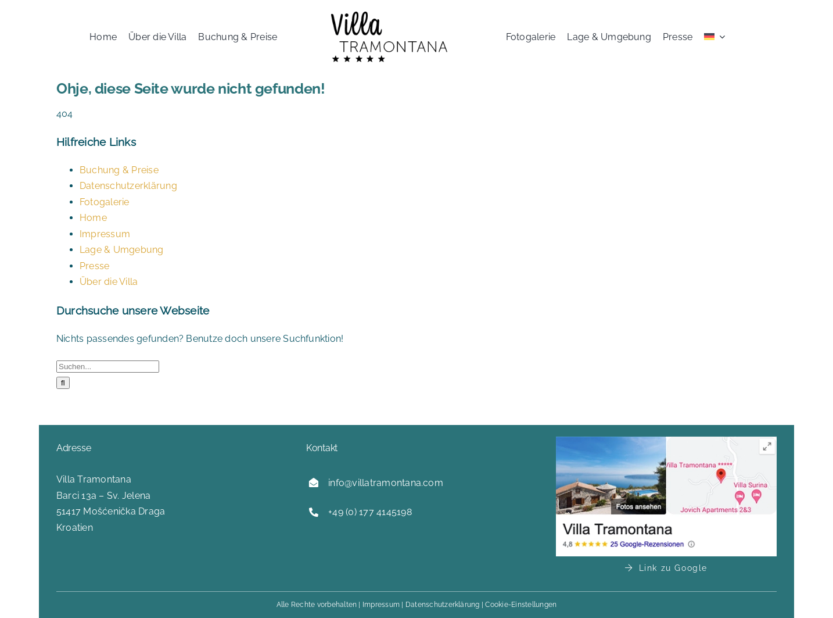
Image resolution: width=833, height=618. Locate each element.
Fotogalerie (105, 202)
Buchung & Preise (119, 170)
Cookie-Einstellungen (520, 605)
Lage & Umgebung (122, 249)
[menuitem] (714, 36)
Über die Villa (109, 281)
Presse (94, 266)
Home (93, 217)
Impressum (105, 234)
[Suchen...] (107, 366)
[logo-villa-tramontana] (389, 16)
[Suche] (63, 383)
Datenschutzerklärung (128, 185)
